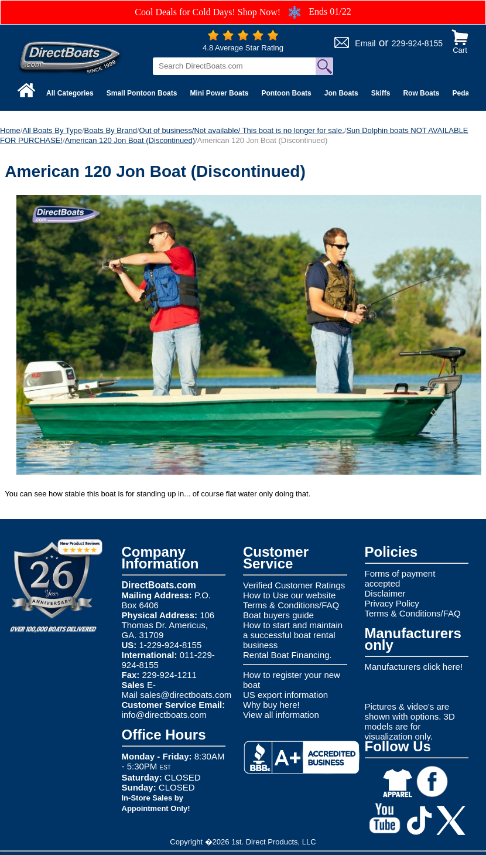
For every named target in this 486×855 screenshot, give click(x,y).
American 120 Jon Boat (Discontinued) (130, 140)
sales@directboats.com (185, 695)
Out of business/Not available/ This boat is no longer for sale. (241, 130)
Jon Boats (341, 93)
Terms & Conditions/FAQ (291, 605)
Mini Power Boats (219, 93)
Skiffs (381, 93)
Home (10, 130)
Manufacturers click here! (414, 667)
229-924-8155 (417, 43)
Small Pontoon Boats (142, 93)
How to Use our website (289, 595)
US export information (285, 695)
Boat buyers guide (278, 615)
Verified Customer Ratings (294, 585)
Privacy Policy (392, 603)
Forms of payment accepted (400, 578)
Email (365, 43)
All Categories (70, 93)
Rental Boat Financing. (287, 655)
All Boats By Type (52, 130)
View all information (281, 715)
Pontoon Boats (286, 93)
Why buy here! (271, 705)
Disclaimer (385, 593)
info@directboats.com (164, 715)
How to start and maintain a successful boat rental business (293, 635)
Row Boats (421, 93)
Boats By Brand (110, 130)
